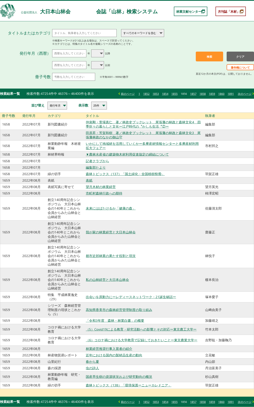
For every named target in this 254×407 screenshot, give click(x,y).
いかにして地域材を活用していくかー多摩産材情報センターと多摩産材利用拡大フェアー (142, 145)
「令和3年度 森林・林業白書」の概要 (115, 320)
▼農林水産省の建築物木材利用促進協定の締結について (127, 154)
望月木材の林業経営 (101, 187)
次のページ (244, 94)
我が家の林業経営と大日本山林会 (111, 232)
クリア (240, 56)
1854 (165, 94)
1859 (212, 94)
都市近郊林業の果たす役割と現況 (111, 256)
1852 (146, 94)
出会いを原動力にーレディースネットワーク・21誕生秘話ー (131, 297)
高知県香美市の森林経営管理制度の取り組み (119, 309)
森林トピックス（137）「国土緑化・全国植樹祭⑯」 (125, 174)
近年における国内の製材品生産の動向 (114, 355)
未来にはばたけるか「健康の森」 (111, 208)
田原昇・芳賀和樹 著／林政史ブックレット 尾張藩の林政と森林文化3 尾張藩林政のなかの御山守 (143, 135)
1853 (156, 94)
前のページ (128, 94)
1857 (193, 94)
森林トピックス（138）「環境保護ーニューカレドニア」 (128, 385)
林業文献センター (188, 11)
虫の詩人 (92, 368)
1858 (202, 94)
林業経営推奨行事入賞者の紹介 (109, 348)
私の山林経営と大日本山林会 (107, 279)
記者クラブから (97, 161)
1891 (231, 94)
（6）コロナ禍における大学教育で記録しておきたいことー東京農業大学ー (141, 340)
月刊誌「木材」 (229, 11)
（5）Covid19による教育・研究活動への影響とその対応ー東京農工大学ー (141, 329)
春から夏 (92, 361)
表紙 (89, 180)
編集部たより (96, 167)
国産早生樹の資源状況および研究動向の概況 (119, 376)
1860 (221, 94)
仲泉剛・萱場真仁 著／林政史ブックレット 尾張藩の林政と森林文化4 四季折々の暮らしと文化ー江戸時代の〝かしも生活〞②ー (143, 124)
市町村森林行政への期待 (104, 193)
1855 (174, 94)
